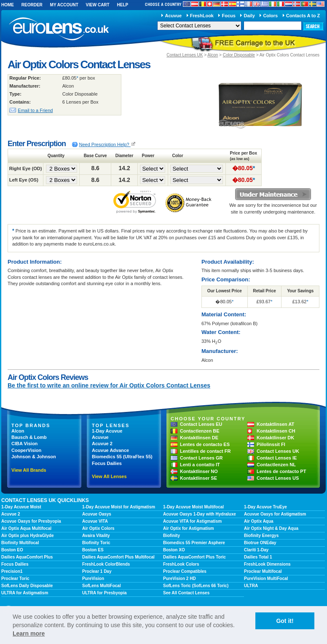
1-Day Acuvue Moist (21, 507)
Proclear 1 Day (97, 571)
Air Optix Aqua (258, 521)
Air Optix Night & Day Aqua (271, 528)
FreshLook (202, 15)
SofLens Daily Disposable (27, 585)
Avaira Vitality (96, 535)
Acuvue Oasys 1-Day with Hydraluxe (199, 514)
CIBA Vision (24, 443)
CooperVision (26, 450)
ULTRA (251, 585)
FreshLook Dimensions (267, 564)
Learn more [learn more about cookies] (29, 633)
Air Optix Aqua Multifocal (26, 528)
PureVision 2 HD (179, 578)
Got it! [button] (284, 620)
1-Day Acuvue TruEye (265, 507)
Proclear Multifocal (262, 571)
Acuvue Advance (110, 450)
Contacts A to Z (303, 15)
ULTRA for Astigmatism (24, 593)
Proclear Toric (15, 578)
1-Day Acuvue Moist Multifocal (193, 507)
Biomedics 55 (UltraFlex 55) (122, 456)
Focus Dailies (107, 463)
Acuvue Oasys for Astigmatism (275, 514)
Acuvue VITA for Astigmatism (192, 521)
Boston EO (12, 550)
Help (122, 5)
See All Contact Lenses (186, 593)
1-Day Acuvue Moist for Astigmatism (118, 507)
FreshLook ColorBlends (106, 564)
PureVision (93, 578)
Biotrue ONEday (260, 542)
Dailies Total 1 (258, 557)
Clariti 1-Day (256, 550)
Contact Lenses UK (184, 55)
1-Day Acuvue (107, 430)
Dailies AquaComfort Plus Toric (194, 557)
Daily (249, 15)
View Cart (98, 5)
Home (7, 5)
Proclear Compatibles (184, 571)
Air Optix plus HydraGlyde (27, 535)
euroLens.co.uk (58, 28)
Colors (270, 15)
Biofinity (171, 535)
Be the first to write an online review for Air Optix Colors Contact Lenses (109, 385)
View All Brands (28, 470)
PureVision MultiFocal (266, 578)
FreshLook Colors (181, 564)
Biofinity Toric (96, 542)
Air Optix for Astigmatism (188, 528)
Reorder (32, 5)
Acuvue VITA (95, 521)
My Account (64, 5)
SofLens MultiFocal (101, 585)
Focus (229, 15)
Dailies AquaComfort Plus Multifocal (118, 557)
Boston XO (174, 550)
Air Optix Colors (98, 528)
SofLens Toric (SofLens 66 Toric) (195, 585)
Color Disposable (239, 55)
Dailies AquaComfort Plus (27, 557)
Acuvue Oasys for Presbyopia (31, 521)
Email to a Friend (35, 110)
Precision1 (12, 571)
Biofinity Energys (261, 535)
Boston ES (93, 550)
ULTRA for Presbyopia (104, 593)
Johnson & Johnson (33, 456)
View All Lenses (109, 476)
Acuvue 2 (102, 443)
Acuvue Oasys (96, 514)
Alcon (212, 55)
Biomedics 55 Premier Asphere (194, 542)
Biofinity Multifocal (20, 542)
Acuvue (173, 15)
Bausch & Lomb (29, 437)
